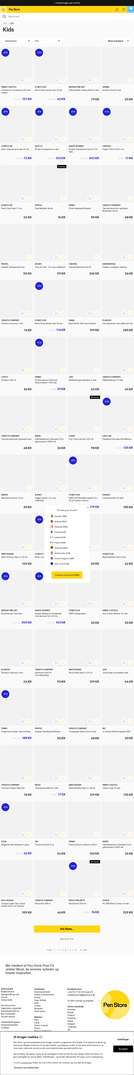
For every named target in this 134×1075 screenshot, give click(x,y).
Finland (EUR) (58, 532)
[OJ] (67, 16)
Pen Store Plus (8, 1005)
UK (69, 1029)
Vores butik (6, 1000)
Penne (37, 997)
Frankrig (72, 1018)
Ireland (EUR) (58, 537)
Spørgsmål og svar (10, 994)
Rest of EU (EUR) (60, 564)
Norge (71, 1012)
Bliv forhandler (8, 1013)
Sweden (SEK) (59, 516)
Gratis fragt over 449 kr (67, 3)
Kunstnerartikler (42, 992)
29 (81, 950)
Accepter (123, 1049)
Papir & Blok (40, 1000)
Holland (71, 1024)
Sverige (71, 1009)
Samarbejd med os (10, 1011)
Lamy (37, 1022)
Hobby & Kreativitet (44, 994)
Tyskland (72, 1027)
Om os (4, 997)
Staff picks (39, 1011)
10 (75, 950)
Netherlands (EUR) (61, 553)
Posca (37, 1028)
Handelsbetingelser (10, 1022)
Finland (71, 1015)
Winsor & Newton (42, 1031)
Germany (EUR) (59, 548)
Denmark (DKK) (59, 527)
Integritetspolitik (9, 1025)
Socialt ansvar (8, 1016)
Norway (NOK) (59, 521)
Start (5, 23)
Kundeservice (7, 991)
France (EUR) (58, 543)
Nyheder (38, 1008)
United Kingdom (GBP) (62, 558)
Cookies (5, 1027)
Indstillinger (123, 1039)
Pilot (36, 1020)
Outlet (37, 1005)
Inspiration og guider (11, 1008)
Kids (12, 23)
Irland (70, 1021)
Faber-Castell (41, 1025)
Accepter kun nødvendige (26, 1067)
